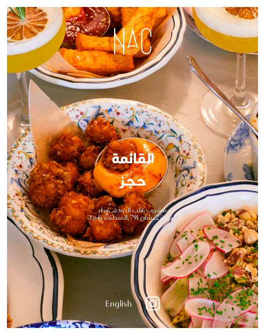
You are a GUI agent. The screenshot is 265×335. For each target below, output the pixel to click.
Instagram (153, 303)
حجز (133, 179)
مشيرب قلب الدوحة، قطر (133, 209)
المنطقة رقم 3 (108, 217)
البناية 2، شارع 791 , (152, 217)
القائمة (133, 157)
